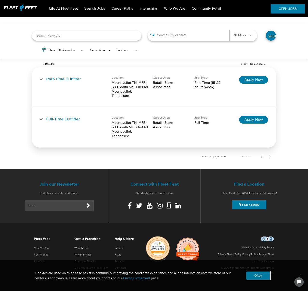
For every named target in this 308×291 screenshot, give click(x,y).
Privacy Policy (250, 254)
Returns (119, 248)
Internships (148, 8)
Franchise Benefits (85, 261)
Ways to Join (81, 248)
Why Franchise (83, 255)
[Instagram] (160, 206)
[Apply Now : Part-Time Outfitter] (253, 80)
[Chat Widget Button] (299, 282)
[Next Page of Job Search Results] (270, 156)
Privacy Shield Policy (229, 254)
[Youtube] (150, 206)
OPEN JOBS (288, 8)
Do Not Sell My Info (263, 261)
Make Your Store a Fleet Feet (91, 268)
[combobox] (86, 36)
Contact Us (121, 274)
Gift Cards (120, 268)
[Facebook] (130, 206)
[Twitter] (139, 206)
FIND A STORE (249, 204)
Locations (39, 261)
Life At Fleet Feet (63, 8)
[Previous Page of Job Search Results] (261, 156)
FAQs (118, 255)
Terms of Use (266, 254)
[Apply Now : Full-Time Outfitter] (253, 120)
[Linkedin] (178, 206)
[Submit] (88, 205)
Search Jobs (94, 8)
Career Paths (122, 8)
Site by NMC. (266, 273)
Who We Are (174, 8)
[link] (154, 87)
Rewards (119, 261)
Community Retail (206, 8)
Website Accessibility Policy (257, 247)
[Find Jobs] (271, 36)
